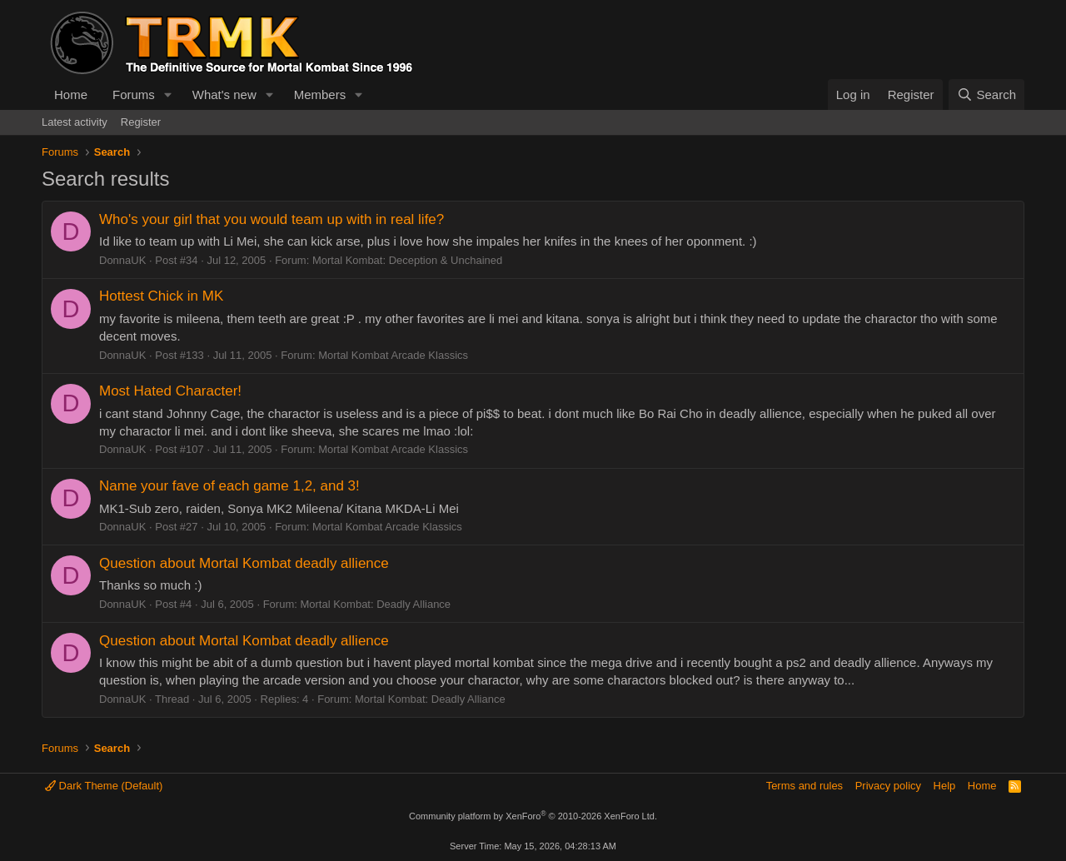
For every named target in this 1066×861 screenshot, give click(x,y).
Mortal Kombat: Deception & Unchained (407, 260)
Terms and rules (804, 785)
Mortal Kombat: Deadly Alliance (375, 604)
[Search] (986, 94)
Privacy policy (888, 785)
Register (141, 122)
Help (945, 785)
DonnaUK (122, 260)
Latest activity (74, 122)
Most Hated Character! (170, 391)
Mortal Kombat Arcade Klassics (393, 355)
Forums (133, 94)
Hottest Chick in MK (161, 296)
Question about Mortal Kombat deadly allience (244, 563)
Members (320, 94)
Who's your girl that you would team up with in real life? (271, 219)
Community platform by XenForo (533, 816)
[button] (168, 94)
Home (70, 94)
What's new (224, 94)
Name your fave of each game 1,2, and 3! (229, 486)
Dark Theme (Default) (103, 785)
